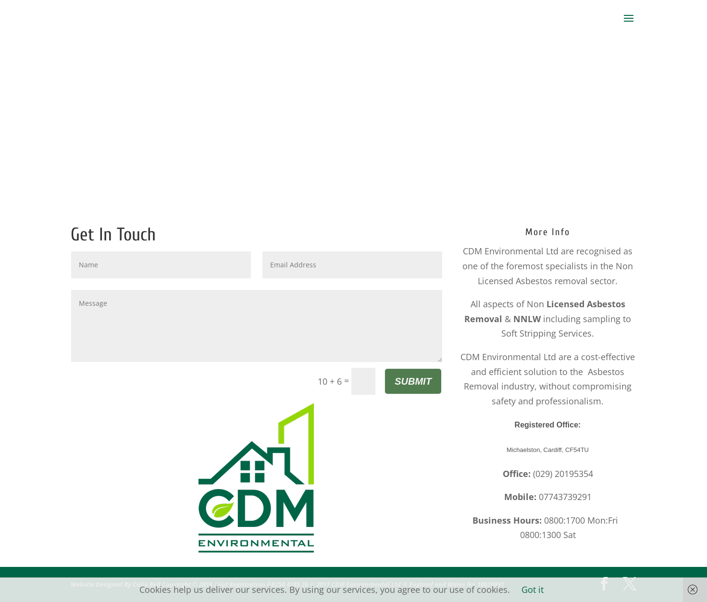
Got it (532, 589)
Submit (413, 381)
